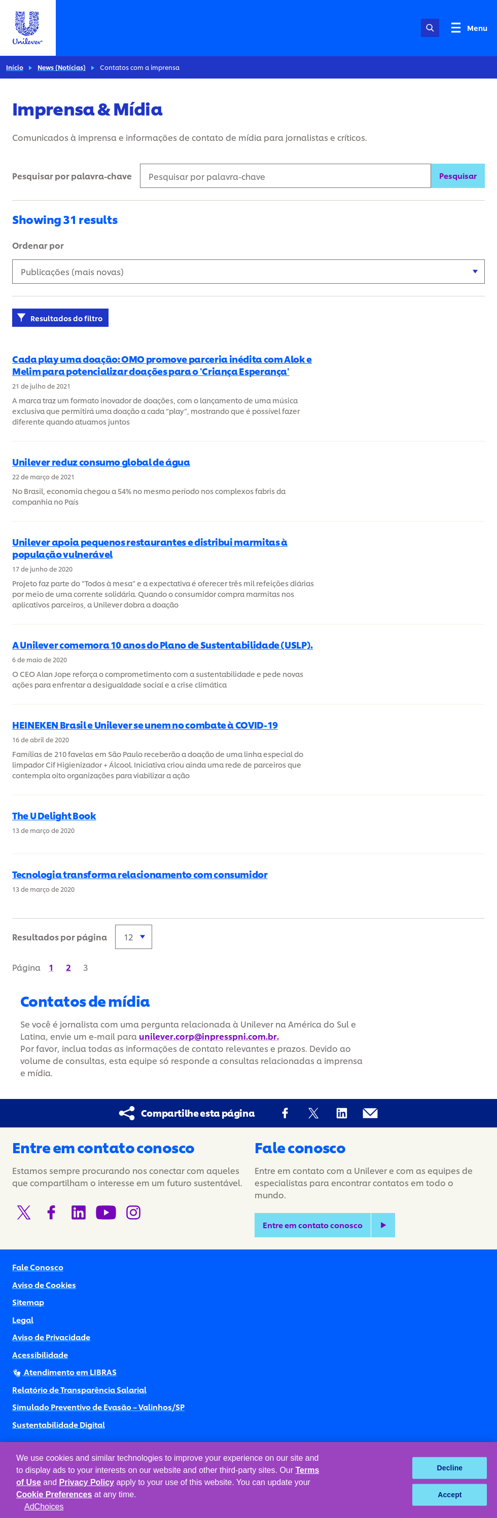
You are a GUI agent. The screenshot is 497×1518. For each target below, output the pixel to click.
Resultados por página (59, 936)
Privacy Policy (87, 1482)
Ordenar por (38, 245)
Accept (450, 1495)
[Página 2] (68, 967)
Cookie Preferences (54, 1494)
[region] (248, 1480)
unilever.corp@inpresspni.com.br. (209, 1036)
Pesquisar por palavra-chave (72, 175)
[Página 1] (51, 967)
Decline (450, 1468)
